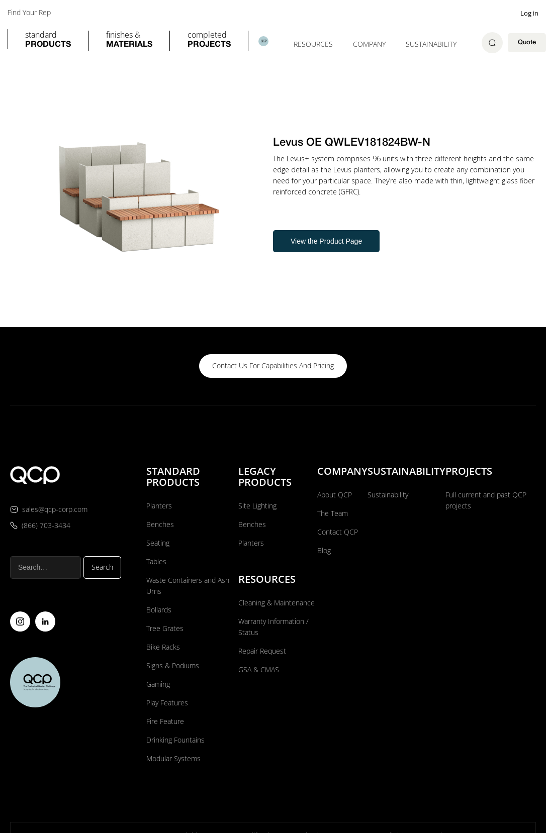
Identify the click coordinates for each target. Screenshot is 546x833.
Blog (324, 550)
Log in (529, 13)
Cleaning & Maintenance (276, 602)
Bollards (158, 609)
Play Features (167, 702)
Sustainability (431, 44)
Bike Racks (163, 646)
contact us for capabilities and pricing (273, 365)
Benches (160, 524)
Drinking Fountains (175, 739)
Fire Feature (165, 720)
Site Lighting (257, 505)
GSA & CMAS (258, 669)
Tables (156, 561)
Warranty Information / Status (273, 626)
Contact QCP (337, 531)
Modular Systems (173, 758)
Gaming (158, 683)
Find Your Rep (29, 12)
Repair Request (262, 650)
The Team (332, 512)
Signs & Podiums (172, 665)
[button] (48, 40)
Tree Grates (165, 628)
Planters (159, 505)
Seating (157, 542)
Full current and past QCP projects (485, 499)
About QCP (334, 494)
